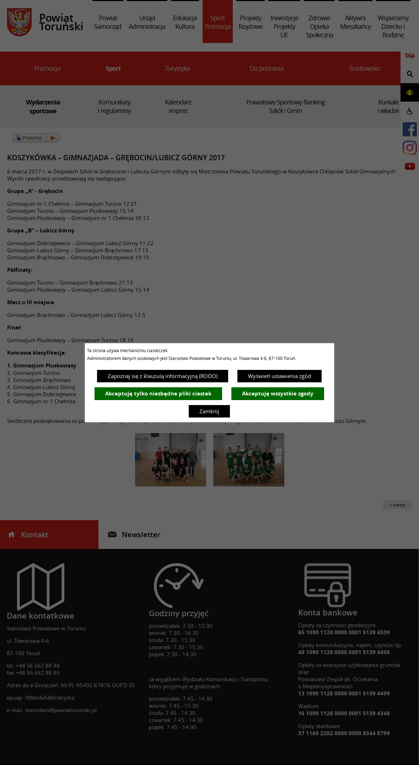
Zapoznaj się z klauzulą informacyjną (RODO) (162, 375)
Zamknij (209, 411)
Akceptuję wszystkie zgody (277, 393)
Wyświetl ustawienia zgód (279, 375)
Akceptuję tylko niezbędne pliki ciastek (158, 393)
